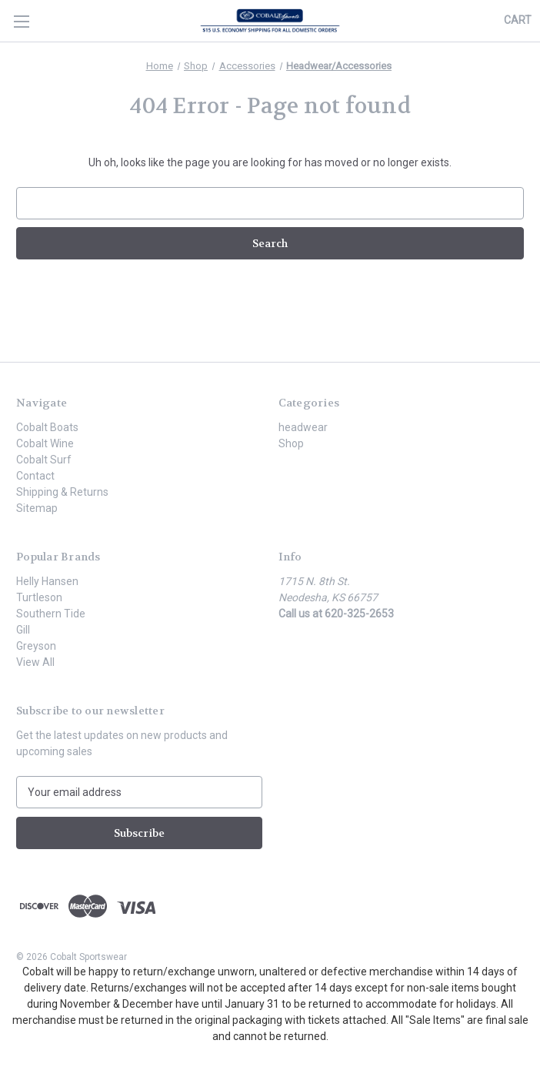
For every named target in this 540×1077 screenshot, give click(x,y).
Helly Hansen (47, 581)
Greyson (36, 646)
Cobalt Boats (47, 427)
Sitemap (37, 508)
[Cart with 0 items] (517, 20)
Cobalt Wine (45, 443)
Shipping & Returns (62, 492)
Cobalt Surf (44, 459)
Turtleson (39, 597)
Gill (23, 630)
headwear (303, 427)
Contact (35, 476)
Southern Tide (50, 613)
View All (35, 662)
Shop (291, 443)
